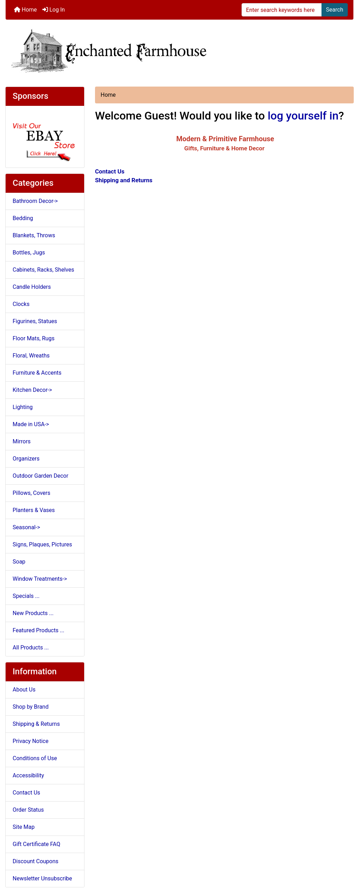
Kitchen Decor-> (32, 390)
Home (25, 9)
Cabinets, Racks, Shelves (43, 269)
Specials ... (26, 596)
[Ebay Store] (45, 136)
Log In (53, 9)
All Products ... (31, 647)
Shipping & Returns (36, 724)
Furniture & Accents (37, 372)
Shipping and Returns (124, 180)
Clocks (21, 304)
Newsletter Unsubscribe (42, 878)
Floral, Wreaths (31, 355)
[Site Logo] (179, 50)
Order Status (28, 809)
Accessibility (28, 775)
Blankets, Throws (34, 235)
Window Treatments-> (40, 578)
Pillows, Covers (31, 493)
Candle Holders (32, 287)
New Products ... (33, 613)
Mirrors (22, 441)
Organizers (26, 458)
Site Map (24, 827)
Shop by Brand (30, 706)
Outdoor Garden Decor (40, 475)
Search (334, 9)
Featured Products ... (39, 630)
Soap (19, 561)
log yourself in (302, 115)
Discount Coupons (36, 861)
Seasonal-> (26, 527)
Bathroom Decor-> (35, 201)
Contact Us (26, 792)
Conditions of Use (35, 758)
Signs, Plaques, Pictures (42, 544)
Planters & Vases (34, 510)
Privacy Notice (30, 741)
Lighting (23, 407)
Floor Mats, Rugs (34, 338)
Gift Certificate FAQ (36, 844)
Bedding (23, 218)
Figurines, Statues (35, 321)
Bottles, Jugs (29, 252)
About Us (24, 689)
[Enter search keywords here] (282, 9)
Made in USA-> (31, 424)
